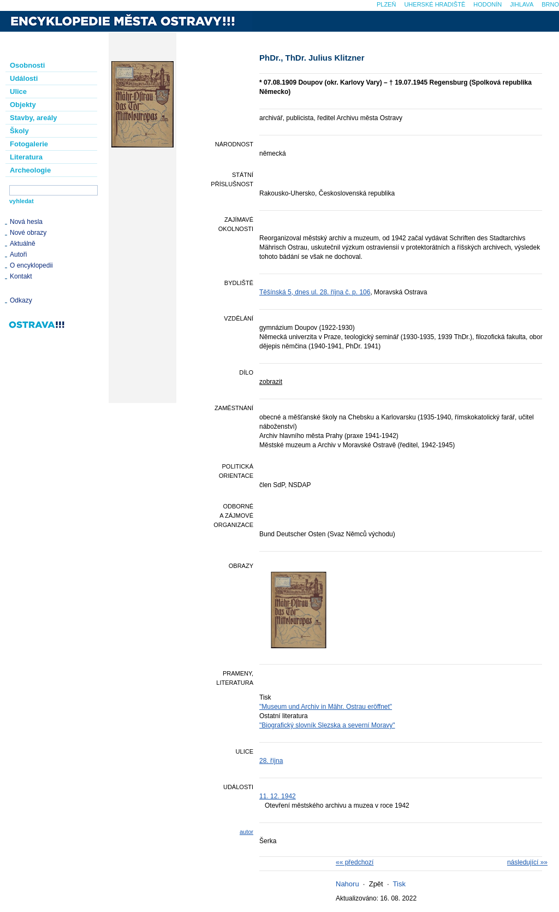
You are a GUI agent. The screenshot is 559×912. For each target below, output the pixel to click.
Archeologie (30, 170)
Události (24, 78)
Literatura (26, 157)
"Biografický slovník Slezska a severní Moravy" (327, 725)
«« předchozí (354, 862)
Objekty (23, 104)
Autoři (18, 254)
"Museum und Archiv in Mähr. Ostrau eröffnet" (325, 706)
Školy (19, 131)
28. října (271, 761)
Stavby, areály (33, 118)
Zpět (376, 884)
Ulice (18, 91)
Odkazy (21, 300)
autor (246, 831)
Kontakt (21, 276)
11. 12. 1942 (277, 796)
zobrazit (270, 382)
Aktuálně (22, 243)
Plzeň (386, 4)
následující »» (527, 862)
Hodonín (487, 4)
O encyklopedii (31, 265)
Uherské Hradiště (434, 4)
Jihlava (521, 4)
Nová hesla (26, 222)
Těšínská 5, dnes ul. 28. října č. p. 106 (314, 292)
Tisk (399, 884)
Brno (550, 4)
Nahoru (347, 884)
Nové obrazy (28, 232)
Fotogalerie (29, 144)
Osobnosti (27, 65)
